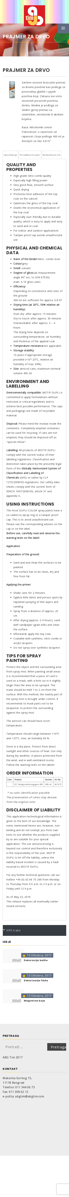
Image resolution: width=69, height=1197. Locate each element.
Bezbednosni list (52, 155)
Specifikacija (10, 155)
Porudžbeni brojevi (30, 155)
